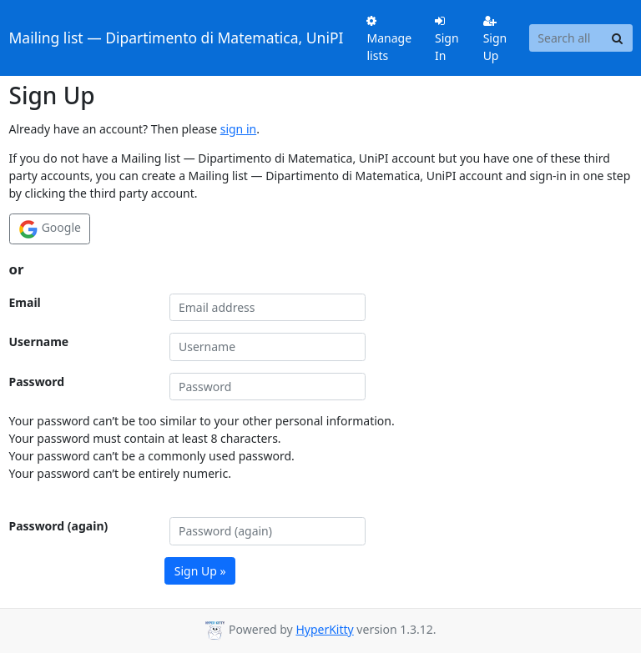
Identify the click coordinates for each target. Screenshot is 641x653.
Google (49, 229)
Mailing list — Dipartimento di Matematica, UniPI (176, 38)
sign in (238, 129)
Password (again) (59, 526)
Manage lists (388, 39)
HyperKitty (324, 629)
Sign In (447, 39)
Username (39, 341)
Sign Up (495, 39)
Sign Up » (200, 571)
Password (37, 381)
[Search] (618, 38)
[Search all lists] (566, 38)
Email (25, 302)
